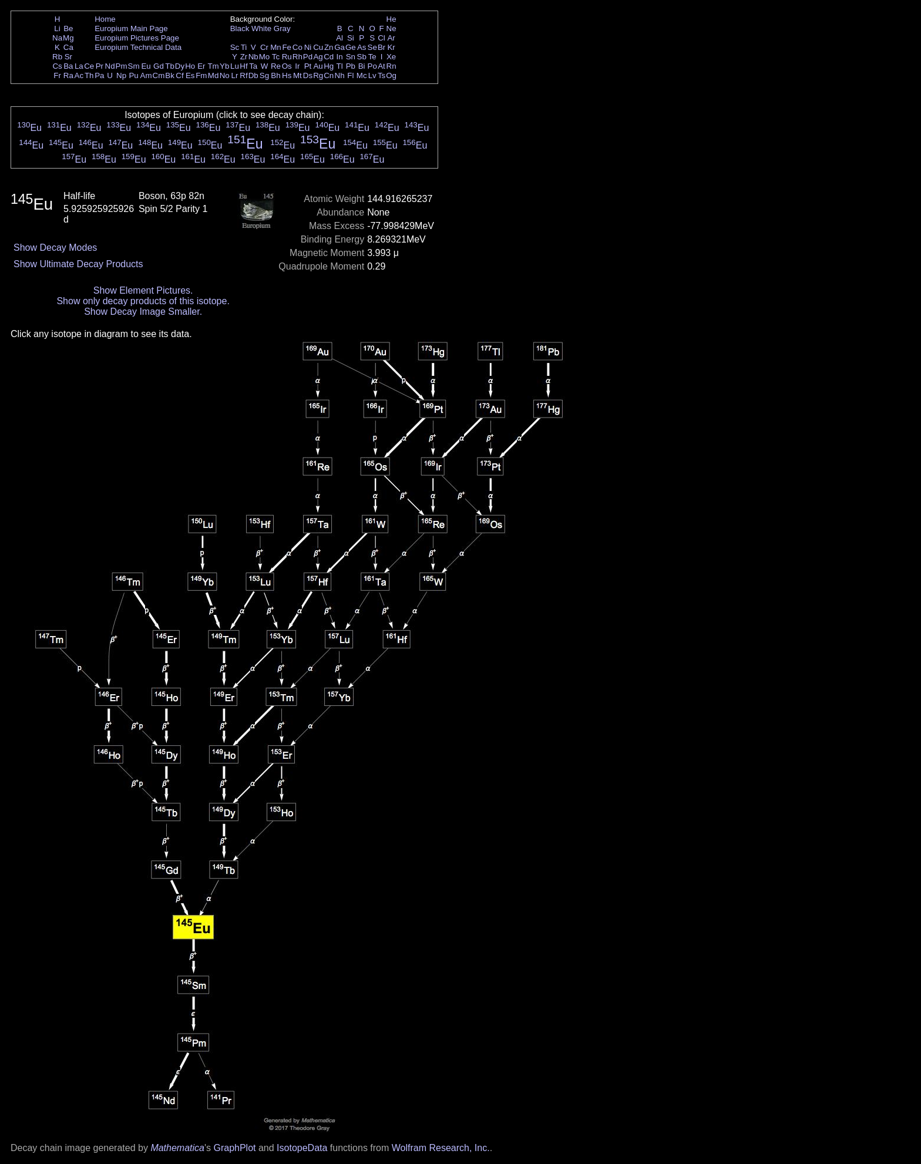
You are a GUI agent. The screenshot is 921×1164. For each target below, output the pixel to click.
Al (339, 37)
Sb (362, 56)
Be (68, 28)
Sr (68, 56)
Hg (329, 66)
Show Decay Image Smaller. (143, 312)
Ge (350, 47)
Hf (243, 66)
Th (89, 75)
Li (57, 28)
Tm (213, 66)
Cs (57, 66)
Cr (264, 47)
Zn (329, 47)
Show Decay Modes (55, 248)
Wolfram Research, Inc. (441, 1148)
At (381, 66)
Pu (133, 75)
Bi (361, 66)
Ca (68, 47)
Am (146, 75)
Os (287, 66)
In (340, 56)
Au (317, 66)
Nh (340, 75)
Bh (275, 75)
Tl (340, 66)
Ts (381, 75)
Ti (244, 47)
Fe (286, 47)
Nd (110, 66)
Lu (234, 66)
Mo (264, 56)
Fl (350, 75)
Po (372, 66)
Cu (318, 47)
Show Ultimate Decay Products (78, 264)
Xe (391, 56)
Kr (391, 47)
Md (213, 75)
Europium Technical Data (138, 47)
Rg (318, 75)
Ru (287, 56)
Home (105, 19)
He (391, 19)
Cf (179, 75)
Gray (282, 28)
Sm (134, 66)
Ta (253, 66)
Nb (253, 56)
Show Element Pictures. (143, 290)
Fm (201, 75)
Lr (234, 75)
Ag (317, 56)
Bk (169, 75)
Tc (276, 56)
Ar (391, 37)
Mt (297, 75)
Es (190, 75)
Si (350, 37)
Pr (99, 66)
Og (391, 75)
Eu (145, 66)
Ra (68, 75)
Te (372, 56)
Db (253, 75)
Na (57, 37)
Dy (179, 66)
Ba (68, 66)
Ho (190, 66)
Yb (224, 66)
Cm (159, 75)
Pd (307, 56)
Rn (391, 66)
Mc (362, 75)
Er (201, 66)
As (362, 47)
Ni (308, 47)
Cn (329, 75)
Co (297, 47)
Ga (339, 47)
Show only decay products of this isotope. (142, 301)
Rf (243, 75)
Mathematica (177, 1148)
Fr (57, 75)
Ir (297, 66)
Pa (99, 75)
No (225, 75)
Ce (89, 66)
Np (121, 75)
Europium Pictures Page (137, 37)
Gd (158, 66)
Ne (391, 28)
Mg (68, 37)
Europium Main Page (131, 28)
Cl (381, 37)
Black (240, 28)
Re (276, 66)
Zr (244, 56)
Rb (57, 56)
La (79, 66)
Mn (275, 47)
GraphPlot (234, 1148)
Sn (350, 56)
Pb (350, 66)
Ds (307, 75)
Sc (235, 47)
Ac (79, 75)
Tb (169, 66)
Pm (121, 66)
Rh (297, 56)
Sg (264, 75)
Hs (286, 75)
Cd (329, 56)
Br (381, 47)
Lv (372, 75)
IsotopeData (302, 1148)
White (261, 28)
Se (372, 47)
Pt (308, 66)
